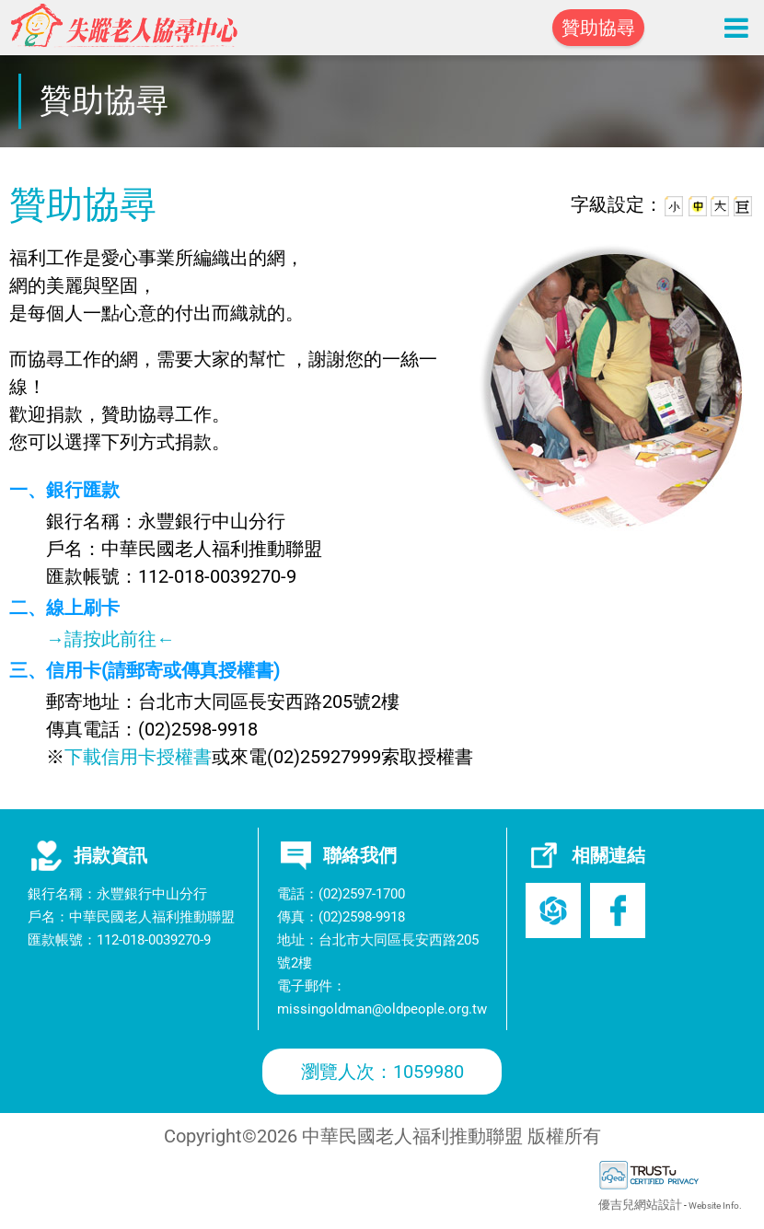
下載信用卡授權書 (138, 757)
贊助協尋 (598, 28)
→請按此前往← (110, 639)
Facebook (617, 910)
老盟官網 (553, 910)
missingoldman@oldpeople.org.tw (382, 1009)
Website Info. (715, 1205)
